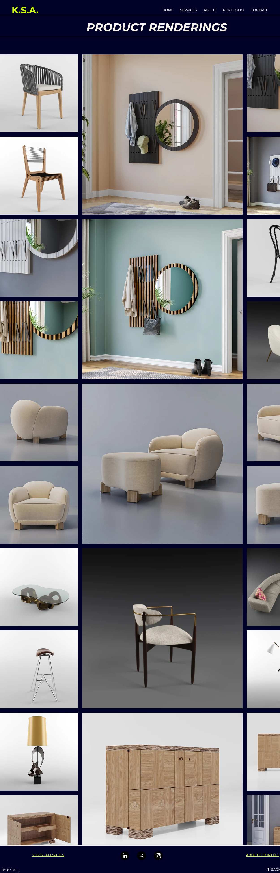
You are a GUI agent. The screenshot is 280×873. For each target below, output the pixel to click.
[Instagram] (158, 855)
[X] (141, 855)
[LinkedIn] (124, 855)
